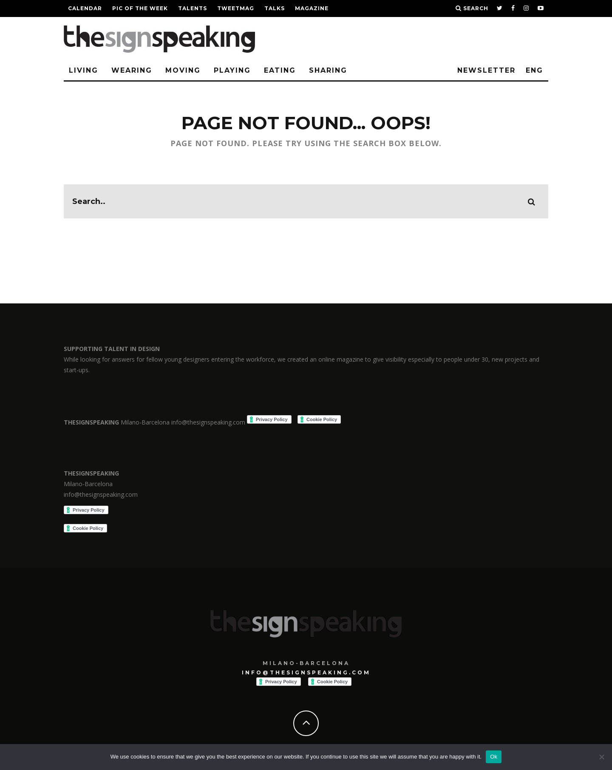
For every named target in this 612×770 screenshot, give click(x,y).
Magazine (312, 8)
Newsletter (486, 70)
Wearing (131, 70)
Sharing (328, 70)
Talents (192, 8)
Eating (280, 70)
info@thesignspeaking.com (306, 672)
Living (83, 70)
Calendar (85, 8)
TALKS (274, 8)
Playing (232, 70)
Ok (493, 756)
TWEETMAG (235, 8)
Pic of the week (140, 8)
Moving (183, 70)
